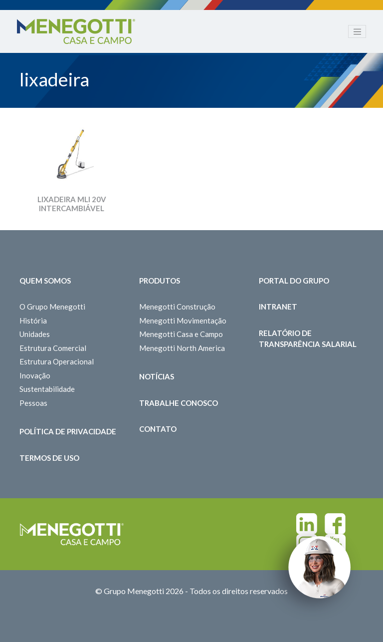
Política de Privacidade (67, 431)
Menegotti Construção (177, 306)
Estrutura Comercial (52, 347)
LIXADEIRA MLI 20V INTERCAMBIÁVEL (71, 204)
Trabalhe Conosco (178, 402)
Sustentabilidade (47, 388)
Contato (158, 428)
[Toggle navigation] (357, 31)
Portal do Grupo (294, 280)
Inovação (34, 375)
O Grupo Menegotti (52, 306)
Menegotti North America (182, 347)
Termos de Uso (49, 457)
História (33, 320)
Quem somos (45, 280)
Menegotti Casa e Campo (181, 333)
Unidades (34, 333)
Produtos (159, 280)
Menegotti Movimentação (182, 320)
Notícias (156, 376)
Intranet (278, 306)
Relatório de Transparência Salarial (308, 338)
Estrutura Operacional (56, 361)
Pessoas (33, 402)
